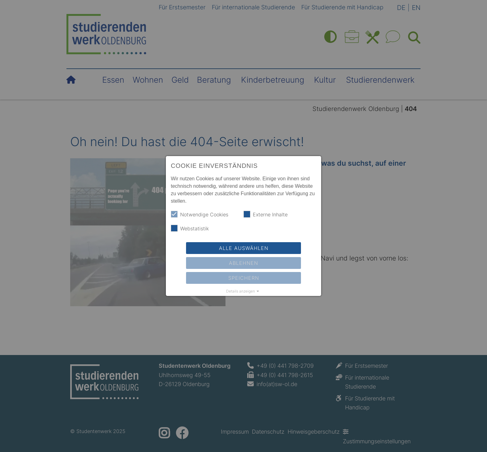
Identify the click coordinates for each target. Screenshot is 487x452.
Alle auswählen (243, 248)
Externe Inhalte (266, 214)
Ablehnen (243, 263)
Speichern (243, 278)
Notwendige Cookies (199, 214)
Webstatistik (190, 228)
